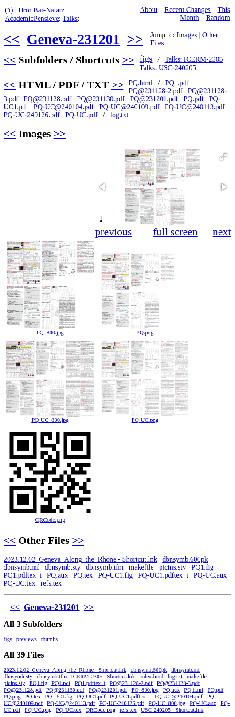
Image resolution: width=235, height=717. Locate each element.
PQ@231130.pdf (101, 99)
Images (186, 35)
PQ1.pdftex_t (23, 575)
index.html (151, 676)
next (222, 232)
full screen (175, 232)
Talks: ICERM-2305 (194, 59)
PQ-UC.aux (210, 575)
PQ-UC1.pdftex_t (163, 575)
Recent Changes (187, 9)
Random (218, 17)
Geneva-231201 (73, 39)
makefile (141, 567)
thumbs (49, 639)
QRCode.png (50, 520)
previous (113, 232)
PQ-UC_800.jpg (50, 420)
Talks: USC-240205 (168, 67)
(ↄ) (9, 10)
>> (135, 39)
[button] (223, 157)
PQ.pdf (194, 99)
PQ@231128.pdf (47, 99)
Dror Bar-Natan (40, 10)
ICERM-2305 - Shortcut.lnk (103, 676)
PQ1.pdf (177, 83)
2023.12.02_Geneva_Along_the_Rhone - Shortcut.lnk (80, 559)
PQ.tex (83, 575)
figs (146, 58)
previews (26, 639)
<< (12, 39)
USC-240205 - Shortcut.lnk (172, 710)
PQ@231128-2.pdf (155, 91)
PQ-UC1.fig (115, 575)
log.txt (119, 115)
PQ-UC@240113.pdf (195, 107)
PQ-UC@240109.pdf (129, 107)
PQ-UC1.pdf (91, 696)
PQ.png (145, 332)
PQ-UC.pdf (81, 115)
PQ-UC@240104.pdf (64, 107)
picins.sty (172, 567)
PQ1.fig (203, 567)
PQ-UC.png (145, 420)
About (148, 9)
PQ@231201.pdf (154, 99)
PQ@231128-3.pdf (178, 683)
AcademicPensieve (32, 18)
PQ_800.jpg (50, 332)
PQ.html (141, 83)
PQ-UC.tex (19, 583)
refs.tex (51, 583)
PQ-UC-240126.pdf (32, 115)
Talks (70, 18)
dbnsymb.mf (21, 567)
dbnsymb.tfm (105, 567)
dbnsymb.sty (62, 567)
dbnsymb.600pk (185, 559)
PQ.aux (57, 575)
